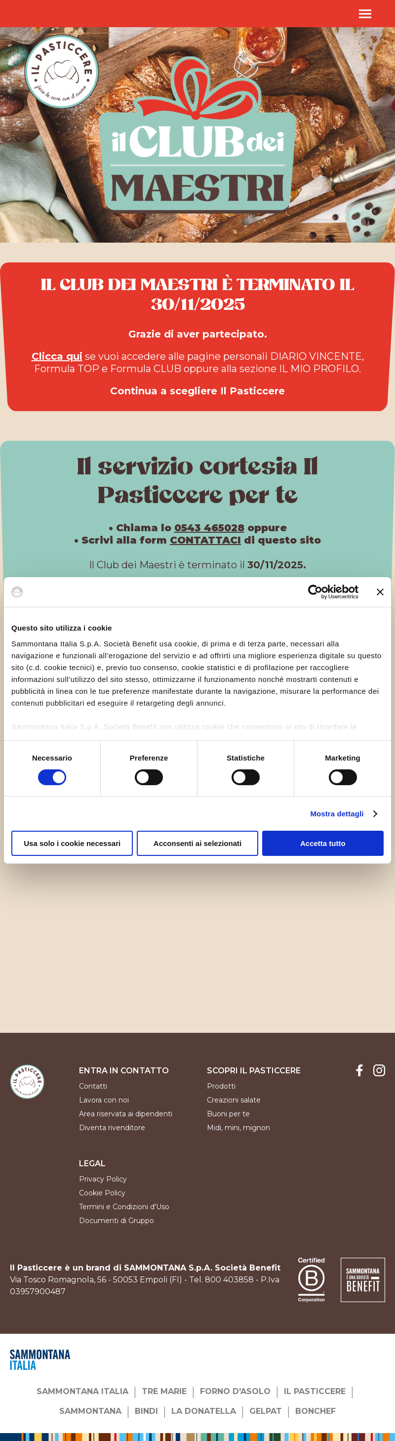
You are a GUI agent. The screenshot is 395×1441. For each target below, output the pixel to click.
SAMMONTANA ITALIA (82, 1391)
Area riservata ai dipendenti (125, 1113)
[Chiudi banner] (380, 592)
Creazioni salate (234, 1100)
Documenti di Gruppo (116, 1220)
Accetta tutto (323, 843)
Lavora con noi (104, 1100)
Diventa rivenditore (112, 1127)
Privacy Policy (103, 1179)
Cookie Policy (102, 1192)
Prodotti (221, 1086)
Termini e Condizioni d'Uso (124, 1206)
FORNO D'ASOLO (235, 1391)
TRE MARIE (164, 1391)
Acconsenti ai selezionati (197, 843)
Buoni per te (228, 1113)
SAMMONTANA (90, 1411)
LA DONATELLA (203, 1411)
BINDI (146, 1411)
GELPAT (265, 1411)
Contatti (93, 1086)
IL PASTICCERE (315, 1391)
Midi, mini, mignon (238, 1127)
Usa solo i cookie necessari (72, 843)
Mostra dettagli (336, 813)
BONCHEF (315, 1411)
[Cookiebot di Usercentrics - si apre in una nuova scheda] (315, 592)
